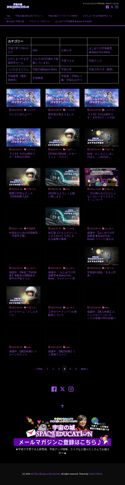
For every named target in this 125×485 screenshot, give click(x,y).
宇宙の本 (66, 69)
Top (8, 16)
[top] (62, 407)
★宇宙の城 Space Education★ (45, 474)
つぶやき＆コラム (18, 69)
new (35, 50)
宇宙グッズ (95, 60)
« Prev (38, 368)
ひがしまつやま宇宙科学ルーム (97, 16)
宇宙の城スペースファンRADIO (63, 16)
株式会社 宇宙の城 (15, 21)
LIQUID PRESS (95, 474)
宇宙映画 (38, 78)
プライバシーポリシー (39, 21)
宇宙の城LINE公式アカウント (29, 16)
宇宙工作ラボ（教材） (102, 69)
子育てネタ (67, 60)
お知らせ (66, 50)
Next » (84, 368)
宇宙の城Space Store (45, 69)
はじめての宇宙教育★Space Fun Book (74, 21)
